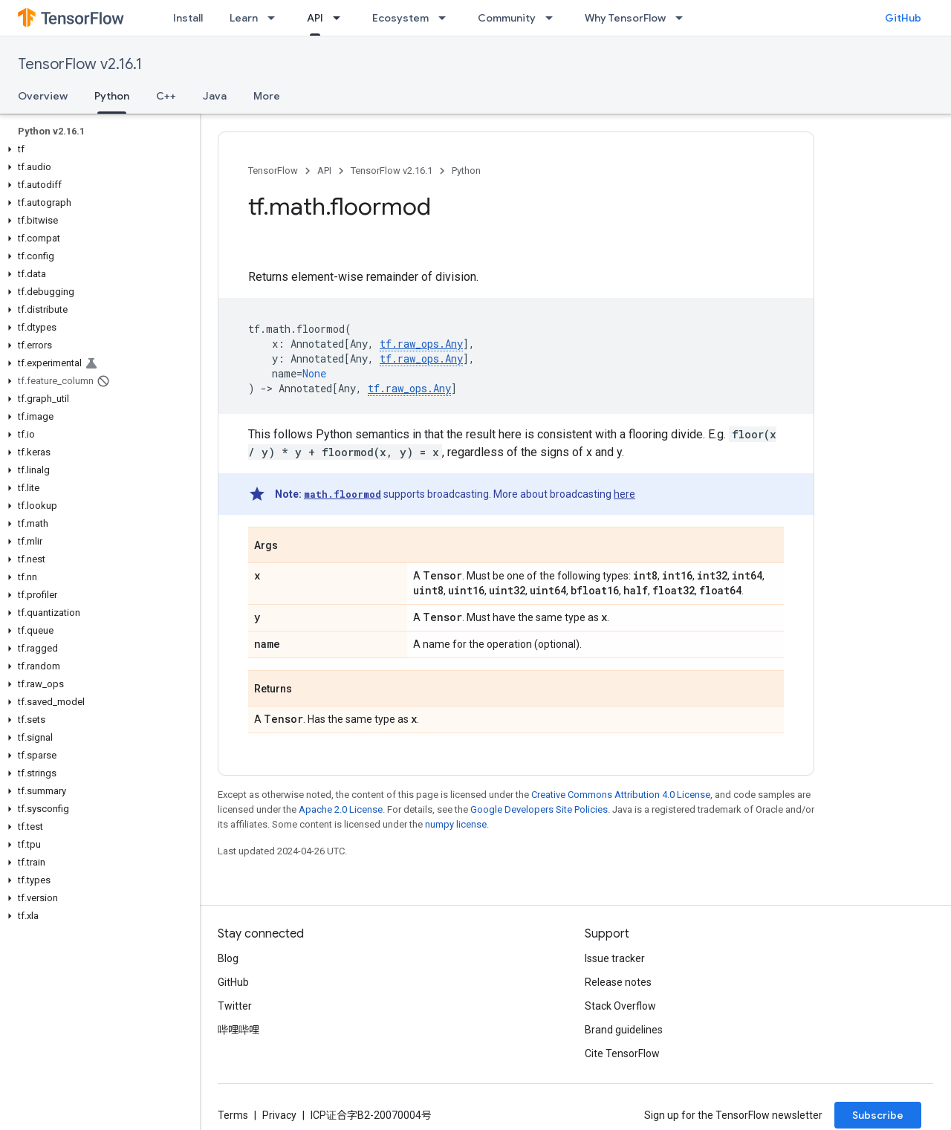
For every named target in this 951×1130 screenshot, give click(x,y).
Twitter (235, 1006)
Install (188, 18)
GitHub (903, 18)
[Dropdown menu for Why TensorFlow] (683, 18)
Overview (43, 96)
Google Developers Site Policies (539, 809)
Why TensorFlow (625, 18)
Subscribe (877, 1115)
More (266, 96)
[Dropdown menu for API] (341, 18)
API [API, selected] (315, 18)
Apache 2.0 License (341, 809)
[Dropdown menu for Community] (553, 18)
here (624, 494)
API (324, 170)
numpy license (456, 824)
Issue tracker (615, 958)
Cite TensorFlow (622, 1053)
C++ (166, 96)
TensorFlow (273, 170)
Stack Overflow (620, 1006)
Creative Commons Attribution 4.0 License (620, 794)
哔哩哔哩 (238, 1030)
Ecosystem (400, 18)
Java (215, 96)
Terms (233, 1115)
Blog (228, 958)
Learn (244, 18)
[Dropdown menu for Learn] (275, 18)
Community (507, 18)
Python (466, 170)
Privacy (279, 1115)
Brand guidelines (624, 1030)
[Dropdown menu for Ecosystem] (446, 18)
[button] (97, 149)
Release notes (618, 982)
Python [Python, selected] (111, 96)
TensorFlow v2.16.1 (80, 64)
